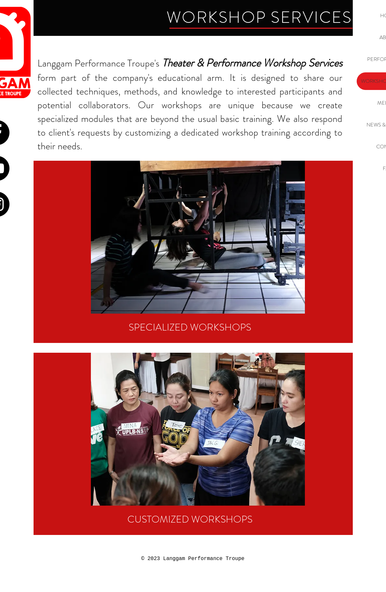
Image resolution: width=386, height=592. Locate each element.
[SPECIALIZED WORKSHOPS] (190, 327)
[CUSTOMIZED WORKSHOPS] (190, 519)
